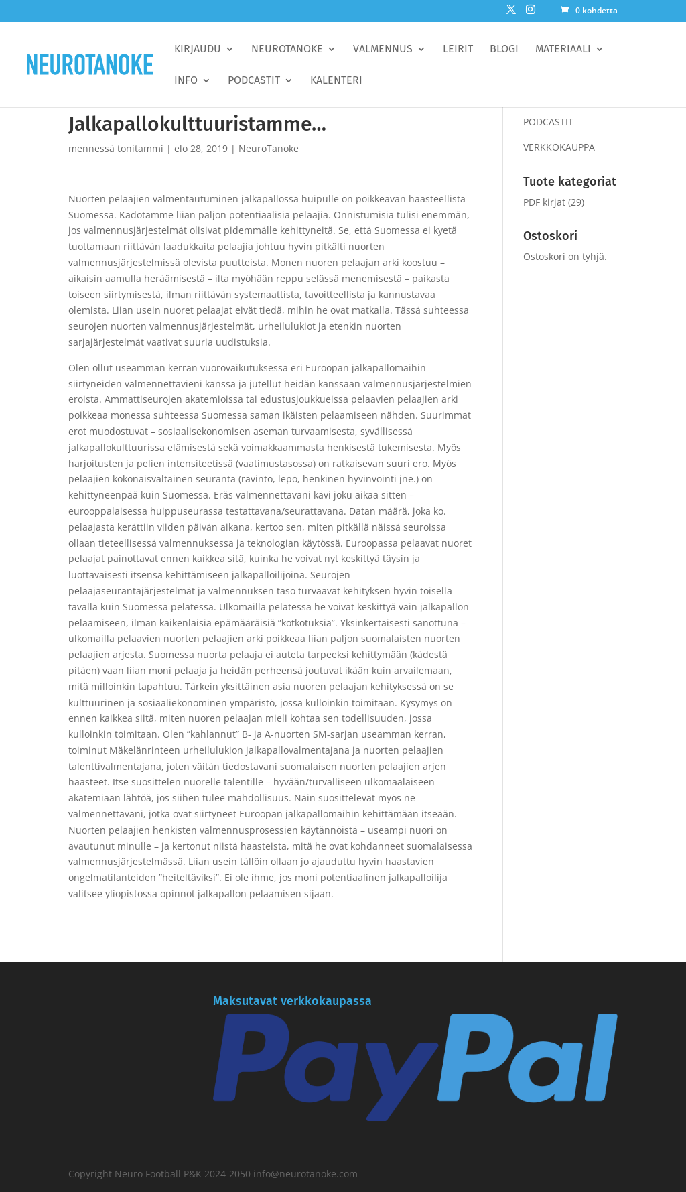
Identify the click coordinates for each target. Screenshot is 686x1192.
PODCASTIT (548, 121)
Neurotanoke (287, 49)
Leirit (458, 49)
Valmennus (383, 49)
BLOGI (504, 49)
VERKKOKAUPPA (559, 147)
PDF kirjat (544, 202)
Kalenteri (336, 81)
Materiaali (563, 49)
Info (186, 81)
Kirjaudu (197, 49)
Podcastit (254, 81)
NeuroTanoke (268, 148)
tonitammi (140, 148)
